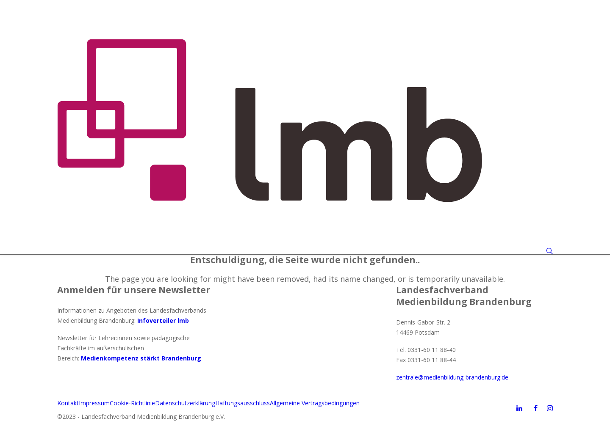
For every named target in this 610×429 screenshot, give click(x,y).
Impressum (94, 403)
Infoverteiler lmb (163, 320)
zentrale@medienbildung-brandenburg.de (452, 377)
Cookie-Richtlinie (132, 403)
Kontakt (68, 403)
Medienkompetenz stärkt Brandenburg (141, 358)
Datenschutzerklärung (185, 403)
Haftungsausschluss (242, 403)
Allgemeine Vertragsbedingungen (315, 403)
